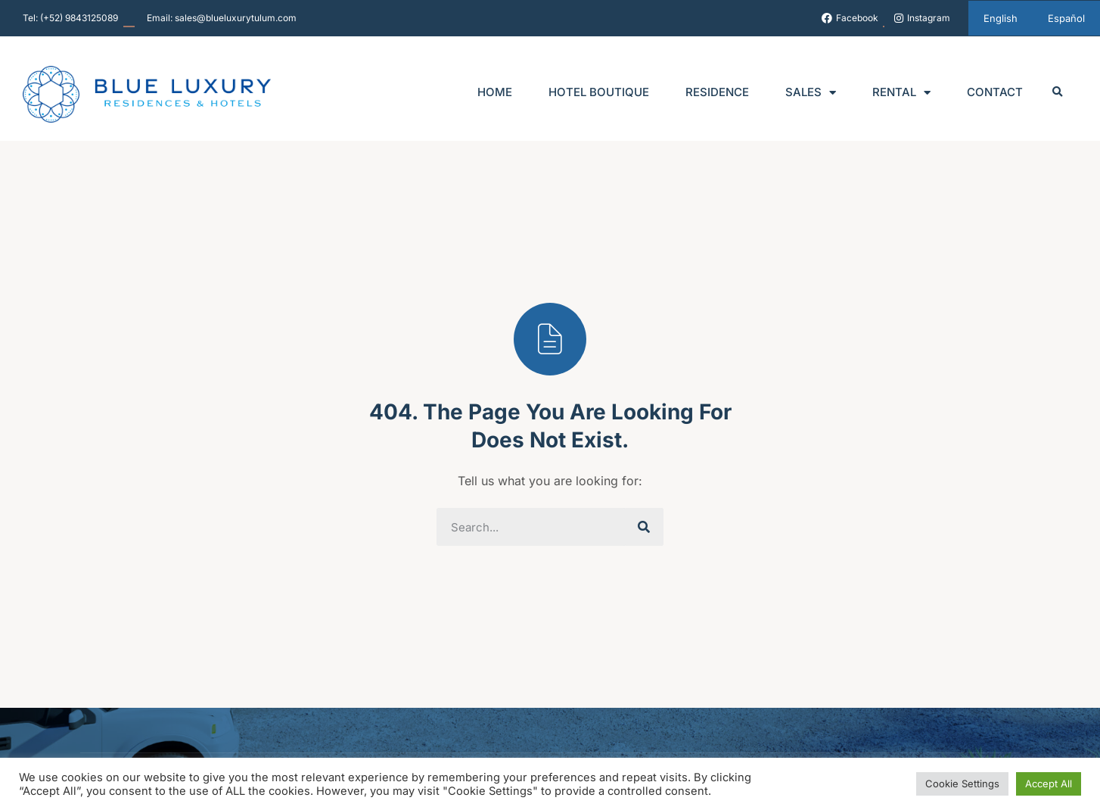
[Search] (644, 527)
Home (494, 92)
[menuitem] (1000, 18)
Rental (901, 92)
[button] (1058, 92)
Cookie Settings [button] (962, 783)
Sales (810, 92)
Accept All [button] (1048, 783)
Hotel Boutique (598, 92)
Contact (995, 92)
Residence (717, 92)
